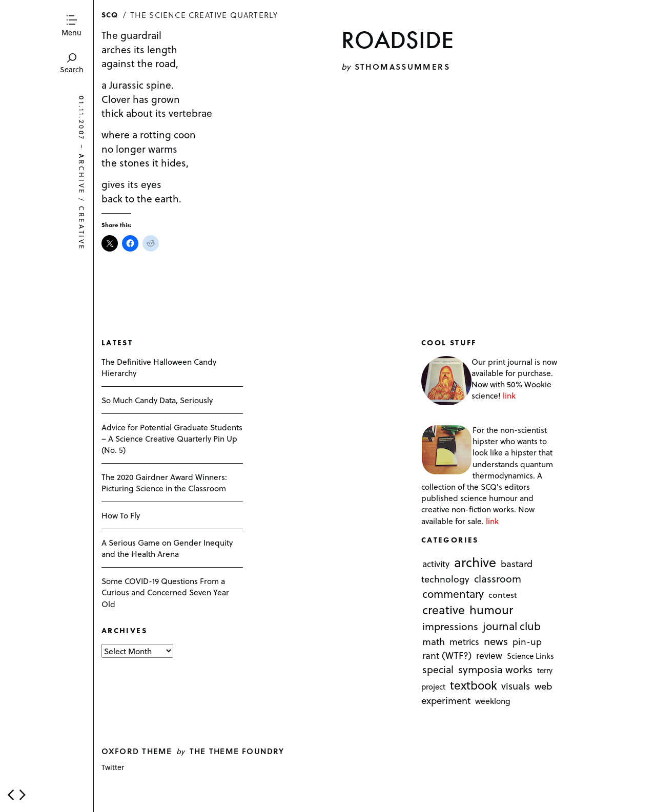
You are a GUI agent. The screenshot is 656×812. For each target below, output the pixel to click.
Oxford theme (136, 751)
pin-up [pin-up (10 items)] (527, 642)
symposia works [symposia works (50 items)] (495, 669)
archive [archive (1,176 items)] (475, 562)
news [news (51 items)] (496, 641)
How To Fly (120, 515)
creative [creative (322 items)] (443, 609)
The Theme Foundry (237, 751)
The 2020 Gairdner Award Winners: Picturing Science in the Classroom (164, 482)
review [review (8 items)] (489, 655)
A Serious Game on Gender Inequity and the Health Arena (167, 547)
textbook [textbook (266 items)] (473, 685)
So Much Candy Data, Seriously (157, 400)
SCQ (109, 14)
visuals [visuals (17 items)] (515, 686)
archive (82, 174)
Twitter (112, 767)
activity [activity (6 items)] (435, 564)
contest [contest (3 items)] (502, 594)
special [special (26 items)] (438, 669)
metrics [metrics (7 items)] (464, 642)
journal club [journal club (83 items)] (512, 626)
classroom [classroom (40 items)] (497, 579)
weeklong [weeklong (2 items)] (492, 700)
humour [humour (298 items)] (491, 609)
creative (82, 229)
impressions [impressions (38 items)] (450, 626)
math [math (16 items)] (433, 642)
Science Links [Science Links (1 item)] (530, 656)
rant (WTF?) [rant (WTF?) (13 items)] (446, 655)
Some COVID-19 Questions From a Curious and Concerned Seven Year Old (165, 592)
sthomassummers (402, 66)
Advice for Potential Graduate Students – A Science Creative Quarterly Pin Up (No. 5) (171, 438)
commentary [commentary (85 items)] (453, 593)
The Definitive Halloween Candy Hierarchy (158, 367)
